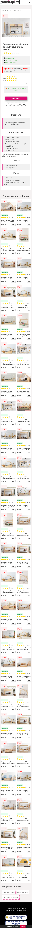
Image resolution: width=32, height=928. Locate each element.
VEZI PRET (16, 98)
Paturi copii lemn (22, 892)
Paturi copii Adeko (17, 10)
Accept (23, 926)
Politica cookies (21, 910)
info (13, 224)
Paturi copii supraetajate (11, 897)
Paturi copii (6, 10)
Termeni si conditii (12, 908)
